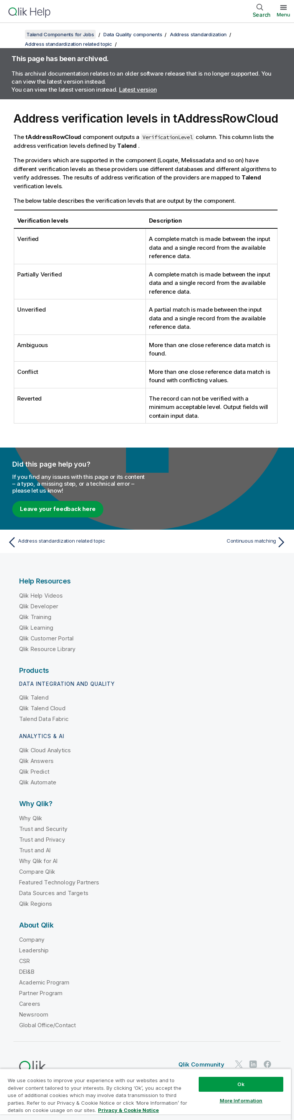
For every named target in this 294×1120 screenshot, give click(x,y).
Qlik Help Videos (41, 595)
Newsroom (33, 1014)
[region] (145, 1094)
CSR (24, 961)
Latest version (138, 89)
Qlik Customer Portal (46, 638)
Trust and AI (35, 850)
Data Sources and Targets (53, 893)
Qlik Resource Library (47, 649)
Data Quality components (132, 34)
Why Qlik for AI (38, 861)
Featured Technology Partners (59, 882)
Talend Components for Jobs (60, 34)
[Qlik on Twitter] (239, 1064)
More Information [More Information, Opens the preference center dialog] (241, 1100)
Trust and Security (43, 829)
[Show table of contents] (15, 34)
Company (31, 939)
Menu (283, 14)
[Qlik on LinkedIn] (253, 1064)
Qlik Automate (37, 782)
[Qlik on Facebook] (267, 1064)
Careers (29, 1003)
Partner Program (40, 993)
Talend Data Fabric (44, 719)
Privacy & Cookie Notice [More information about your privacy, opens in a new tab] (128, 1110)
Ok (240, 1084)
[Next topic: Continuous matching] (219, 542)
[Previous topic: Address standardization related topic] (75, 542)
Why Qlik (30, 818)
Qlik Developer (38, 606)
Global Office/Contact (47, 1025)
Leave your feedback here (58, 508)
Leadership (34, 950)
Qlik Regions (35, 903)
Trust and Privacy (42, 839)
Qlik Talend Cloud (42, 708)
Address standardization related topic (68, 44)
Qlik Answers (36, 761)
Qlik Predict (34, 771)
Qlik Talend (34, 697)
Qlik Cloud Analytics (45, 750)
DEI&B (26, 971)
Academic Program (44, 982)
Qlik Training (35, 617)
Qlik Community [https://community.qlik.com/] (201, 1064)
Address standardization (198, 34)
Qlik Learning (36, 627)
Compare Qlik (37, 871)
